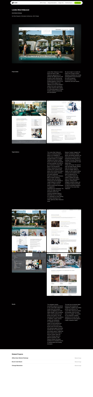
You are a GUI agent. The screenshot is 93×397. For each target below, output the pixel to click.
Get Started (77, 2)
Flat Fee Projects (68, 2)
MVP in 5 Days (43, 2)
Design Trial (61, 2)
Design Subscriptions (52, 2)
